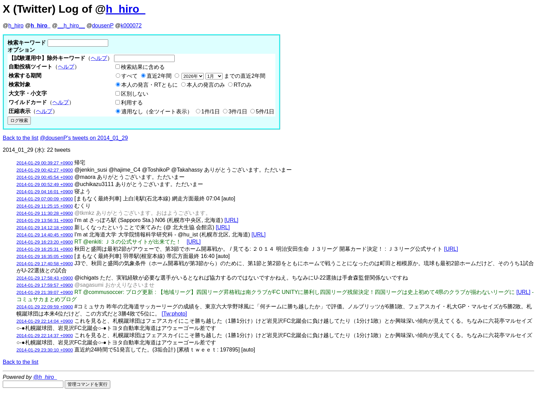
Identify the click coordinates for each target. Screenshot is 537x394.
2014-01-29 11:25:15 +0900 (44, 206)
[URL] (231, 220)
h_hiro (15, 25)
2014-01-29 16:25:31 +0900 (44, 249)
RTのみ (243, 85)
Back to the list (20, 138)
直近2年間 (159, 76)
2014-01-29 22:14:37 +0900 (44, 335)
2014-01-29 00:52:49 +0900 (44, 184)
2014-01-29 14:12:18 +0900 (44, 227)
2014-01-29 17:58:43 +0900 (44, 278)
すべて (129, 76)
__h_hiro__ (71, 25)
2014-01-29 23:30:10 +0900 (44, 350)
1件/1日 (210, 111)
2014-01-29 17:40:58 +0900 (44, 263)
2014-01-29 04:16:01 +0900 (44, 191)
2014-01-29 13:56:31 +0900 (44, 220)
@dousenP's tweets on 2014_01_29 (84, 138)
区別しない (134, 94)
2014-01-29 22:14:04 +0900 (44, 321)
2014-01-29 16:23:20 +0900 (44, 242)
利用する (132, 103)
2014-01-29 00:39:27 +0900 (44, 162)
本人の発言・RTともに (149, 85)
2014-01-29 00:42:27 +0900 (44, 170)
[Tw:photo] (174, 314)
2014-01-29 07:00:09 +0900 (44, 198)
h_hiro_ (126, 9)
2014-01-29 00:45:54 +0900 (44, 177)
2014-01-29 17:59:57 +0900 (44, 285)
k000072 (131, 25)
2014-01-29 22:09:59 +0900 (44, 306)
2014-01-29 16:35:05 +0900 (44, 256)
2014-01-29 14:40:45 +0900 (44, 234)
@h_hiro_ (45, 377)
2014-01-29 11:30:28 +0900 (44, 213)
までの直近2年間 (222, 76)
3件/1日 (237, 111)
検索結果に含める (143, 67)
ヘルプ (99, 58)
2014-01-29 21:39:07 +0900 (44, 292)
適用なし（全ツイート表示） (156, 111)
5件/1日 (265, 111)
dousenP (103, 25)
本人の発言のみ (206, 85)
